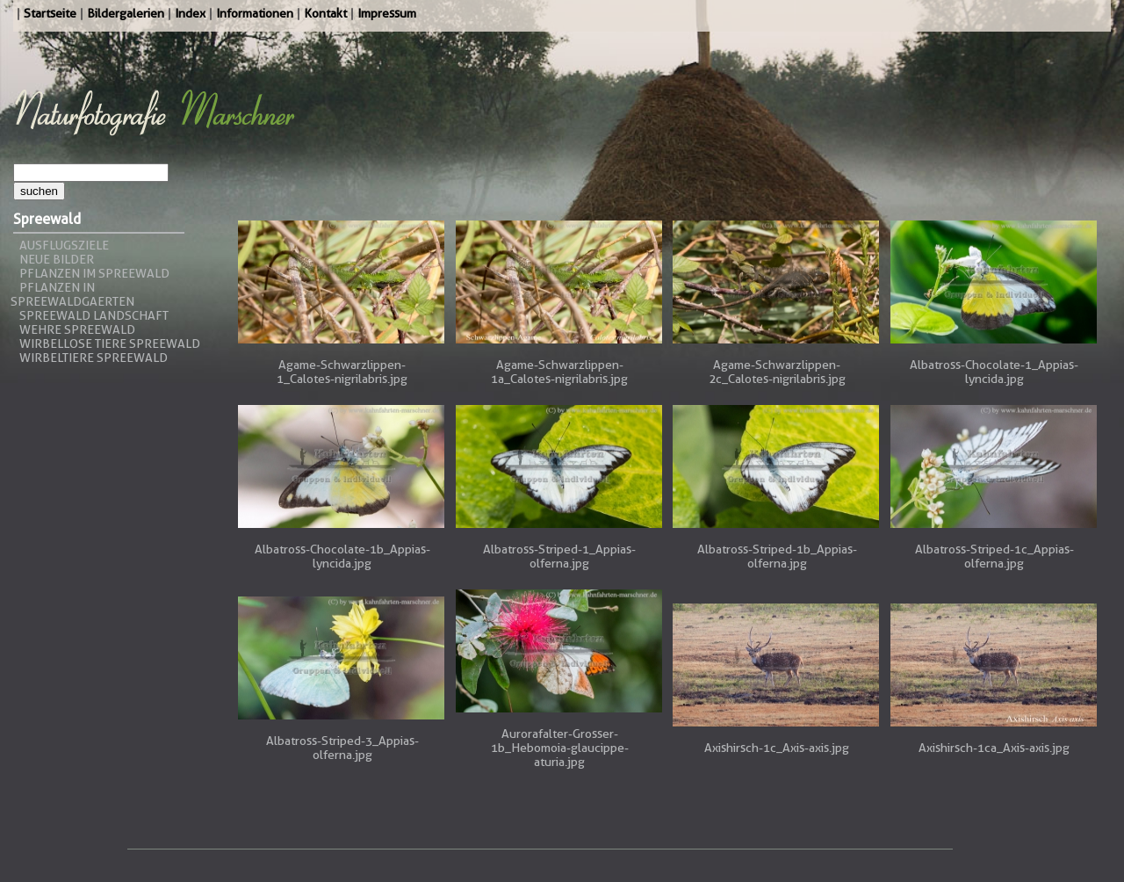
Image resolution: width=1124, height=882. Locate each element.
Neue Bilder (56, 259)
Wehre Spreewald (77, 329)
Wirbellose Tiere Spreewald (109, 343)
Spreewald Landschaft (94, 315)
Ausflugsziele (64, 245)
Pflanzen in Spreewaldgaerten (72, 294)
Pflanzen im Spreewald (94, 273)
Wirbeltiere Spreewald (93, 358)
